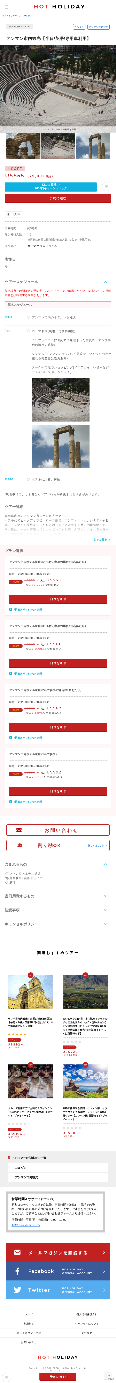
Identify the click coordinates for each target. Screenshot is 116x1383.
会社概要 (87, 1333)
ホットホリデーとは (29, 1333)
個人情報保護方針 (87, 1314)
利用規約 (29, 1323)
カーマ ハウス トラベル (42, 246)
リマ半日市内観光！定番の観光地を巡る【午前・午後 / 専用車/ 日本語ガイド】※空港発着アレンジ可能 (30, 1022)
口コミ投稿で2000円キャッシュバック (51, 186)
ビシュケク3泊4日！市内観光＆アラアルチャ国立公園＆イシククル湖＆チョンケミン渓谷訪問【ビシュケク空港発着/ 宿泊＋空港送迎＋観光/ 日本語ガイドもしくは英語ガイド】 (85, 1026)
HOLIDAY (60, 6)
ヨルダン (28, 15)
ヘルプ (29, 1314)
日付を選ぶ (58, 599)
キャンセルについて (87, 1323)
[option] (58, 89)
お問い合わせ (62, 830)
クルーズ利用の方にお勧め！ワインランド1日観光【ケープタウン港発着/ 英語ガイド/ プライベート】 (30, 1112)
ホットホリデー (9, 15)
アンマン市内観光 (98, 27)
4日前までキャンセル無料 (28, 609)
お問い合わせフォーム (25, 1225)
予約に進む (58, 198)
